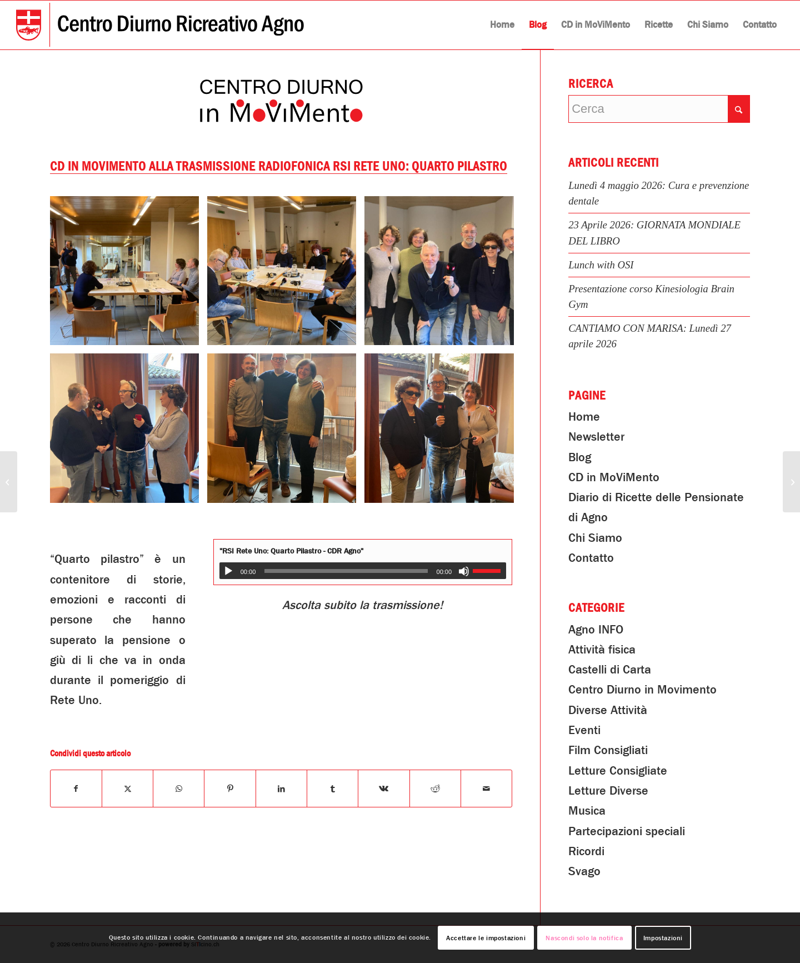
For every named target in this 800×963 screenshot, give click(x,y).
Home (584, 417)
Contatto (591, 558)
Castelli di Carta (609, 669)
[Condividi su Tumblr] (332, 788)
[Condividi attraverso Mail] (486, 788)
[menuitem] (502, 25)
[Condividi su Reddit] (435, 788)
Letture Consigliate (617, 771)
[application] (362, 570)
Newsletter (596, 437)
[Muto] (463, 571)
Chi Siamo (595, 538)
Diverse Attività (607, 710)
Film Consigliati (608, 750)
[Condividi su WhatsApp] (178, 788)
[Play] (228, 571)
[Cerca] (659, 109)
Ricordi (586, 851)
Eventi (584, 730)
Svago (584, 871)
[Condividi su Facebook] (76, 788)
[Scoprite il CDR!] (791, 481)
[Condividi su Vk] (383, 788)
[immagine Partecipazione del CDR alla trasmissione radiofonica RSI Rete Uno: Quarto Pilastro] (128, 274)
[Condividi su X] (127, 788)
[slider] (345, 571)
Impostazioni (663, 938)
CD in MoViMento (613, 477)
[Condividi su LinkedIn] (281, 788)
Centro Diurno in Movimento (642, 689)
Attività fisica (602, 649)
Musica (587, 811)
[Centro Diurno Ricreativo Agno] (160, 25)
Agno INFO (595, 629)
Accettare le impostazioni (486, 938)
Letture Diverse (608, 791)
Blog (579, 457)
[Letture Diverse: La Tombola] (8, 481)
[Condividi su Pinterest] (229, 788)
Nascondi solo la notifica (584, 938)
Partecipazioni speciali (626, 831)
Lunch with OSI (600, 265)
